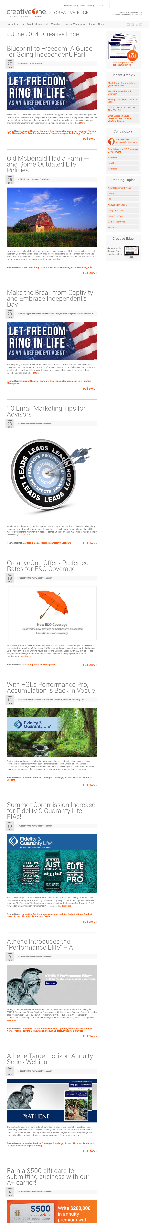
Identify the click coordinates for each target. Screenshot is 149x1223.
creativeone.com (69, 5)
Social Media (40, 542)
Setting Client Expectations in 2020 (122, 100)
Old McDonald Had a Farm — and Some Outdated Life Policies (48, 164)
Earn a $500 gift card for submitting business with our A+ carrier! (48, 1176)
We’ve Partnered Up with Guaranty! (120, 92)
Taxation (112, 227)
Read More (80, 123)
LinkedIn (132, 24)
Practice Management (75, 24)
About (89, 5)
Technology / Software (80, 133)
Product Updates (73, 777)
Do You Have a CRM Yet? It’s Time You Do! (121, 109)
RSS (140, 24)
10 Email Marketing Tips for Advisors (46, 411)
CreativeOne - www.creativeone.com (36, 423)
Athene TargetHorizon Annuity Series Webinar (50, 1058)
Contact (82, 5)
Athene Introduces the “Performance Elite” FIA (40, 944)
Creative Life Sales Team (31, 63)
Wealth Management (37, 24)
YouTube (136, 24)
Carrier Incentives (116, 221)
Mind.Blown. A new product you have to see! (121, 84)
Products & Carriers (42, 916)
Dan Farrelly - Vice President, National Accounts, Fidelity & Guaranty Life (52, 699)
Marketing (56, 24)
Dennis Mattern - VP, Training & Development (123, 150)
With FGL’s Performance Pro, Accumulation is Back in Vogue (51, 687)
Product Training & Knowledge (48, 777)
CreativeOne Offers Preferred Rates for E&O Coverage (48, 565)
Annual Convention (117, 204)
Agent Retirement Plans (119, 187)
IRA (109, 199)
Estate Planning (62, 267)
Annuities (13, 24)
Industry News (96, 24)
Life (22, 24)
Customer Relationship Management (58, 131)
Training (38, 1145)
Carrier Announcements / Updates (50, 914)
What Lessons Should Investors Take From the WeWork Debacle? (119, 118)
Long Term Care (115, 210)
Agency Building (30, 131)
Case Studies (46, 267)
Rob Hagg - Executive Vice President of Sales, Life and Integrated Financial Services (57, 313)
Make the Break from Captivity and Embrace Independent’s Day (50, 298)
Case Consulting (30, 267)
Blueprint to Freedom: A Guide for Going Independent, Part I (49, 51)
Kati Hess (112, 157)
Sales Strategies (59, 133)
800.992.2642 (100, 5)
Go (139, 5)
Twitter (128, 24)
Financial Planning (87, 131)
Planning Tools (19, 133)
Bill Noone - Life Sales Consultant (35, 179)
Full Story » (90, 138)
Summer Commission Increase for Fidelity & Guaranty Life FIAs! (51, 810)
